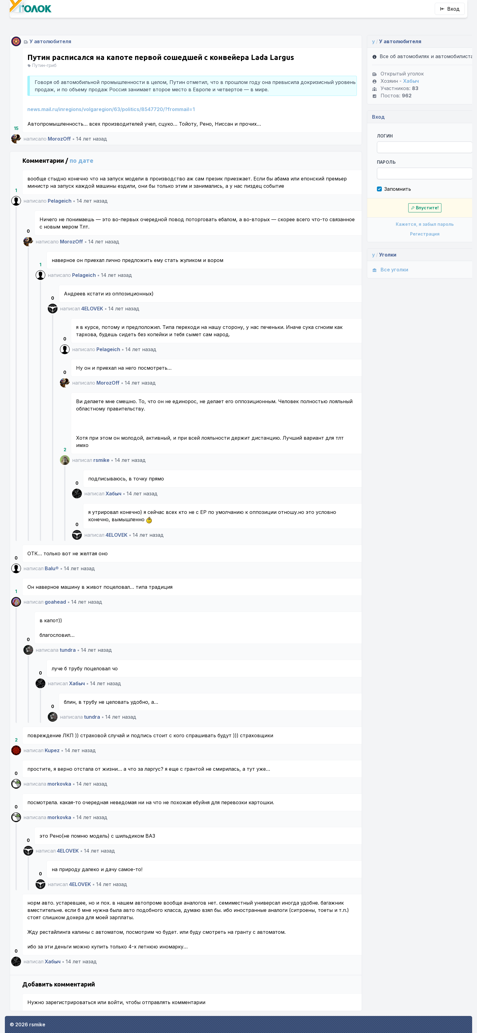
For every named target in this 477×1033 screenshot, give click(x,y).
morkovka (59, 784)
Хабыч (113, 493)
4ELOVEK (92, 308)
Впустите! (411, 215)
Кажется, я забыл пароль (411, 231)
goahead (55, 602)
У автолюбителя (50, 41)
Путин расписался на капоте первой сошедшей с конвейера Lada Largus (160, 57)
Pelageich (59, 201)
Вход (450, 9)
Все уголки (378, 277)
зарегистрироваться (71, 1002)
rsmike (101, 460)
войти (115, 1002)
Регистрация (411, 241)
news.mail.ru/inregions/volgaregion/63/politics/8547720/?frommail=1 (111, 109)
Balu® (52, 568)
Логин (373, 143)
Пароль (374, 169)
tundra (68, 650)
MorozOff (59, 139)
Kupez (52, 750)
